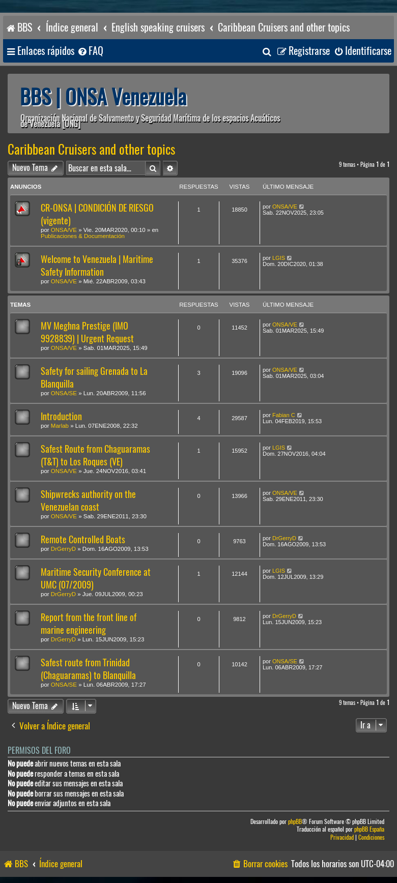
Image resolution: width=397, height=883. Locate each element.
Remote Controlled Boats (83, 539)
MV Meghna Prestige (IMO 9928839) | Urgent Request (87, 332)
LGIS (278, 258)
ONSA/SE (64, 393)
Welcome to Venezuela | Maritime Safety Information (97, 265)
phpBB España (369, 829)
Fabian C (283, 415)
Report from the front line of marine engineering (88, 623)
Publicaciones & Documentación (83, 236)
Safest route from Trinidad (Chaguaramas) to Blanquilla (88, 669)
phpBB (295, 822)
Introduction (61, 416)
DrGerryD (63, 549)
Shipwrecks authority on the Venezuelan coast (88, 500)
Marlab (60, 426)
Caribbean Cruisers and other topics (91, 149)
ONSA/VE (64, 230)
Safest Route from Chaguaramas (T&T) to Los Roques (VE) (95, 455)
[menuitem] (90, 51)
